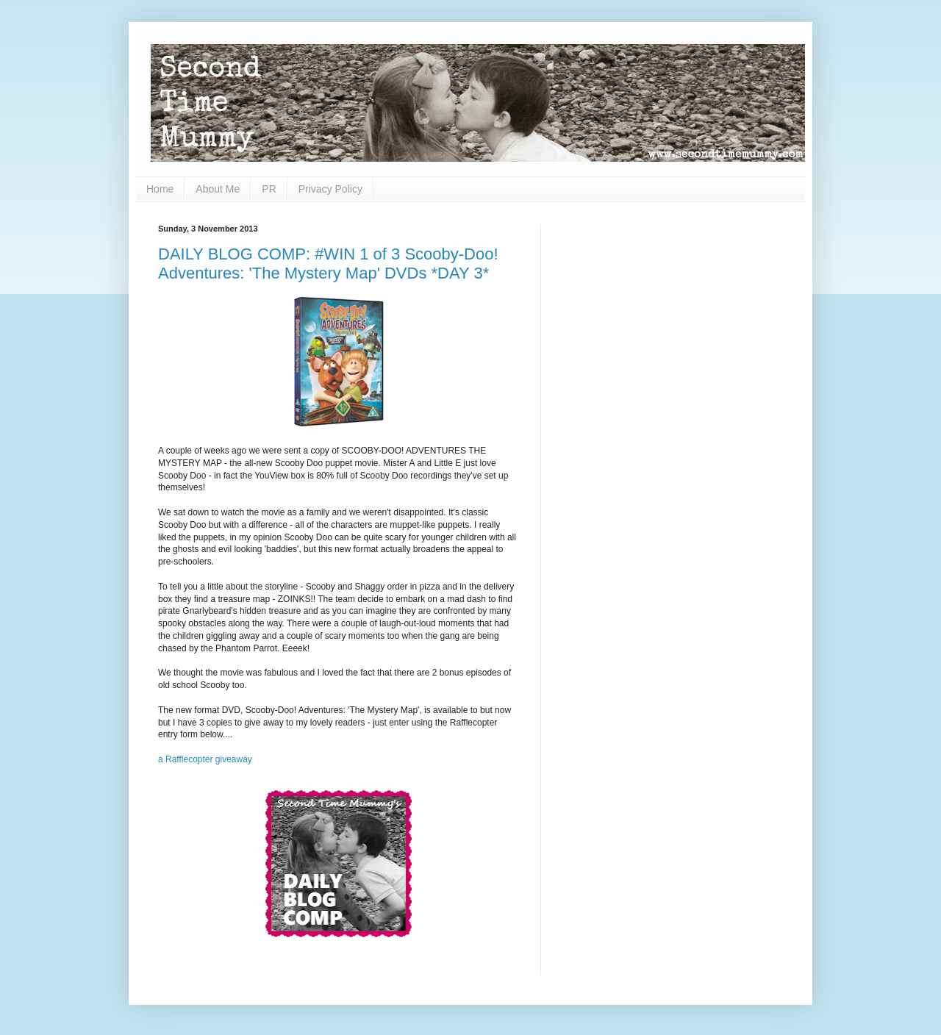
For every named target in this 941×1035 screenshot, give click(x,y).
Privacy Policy (330, 189)
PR (269, 189)
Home (159, 189)
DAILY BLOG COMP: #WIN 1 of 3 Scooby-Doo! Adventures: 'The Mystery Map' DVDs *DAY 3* (328, 263)
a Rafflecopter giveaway (205, 759)
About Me (218, 189)
